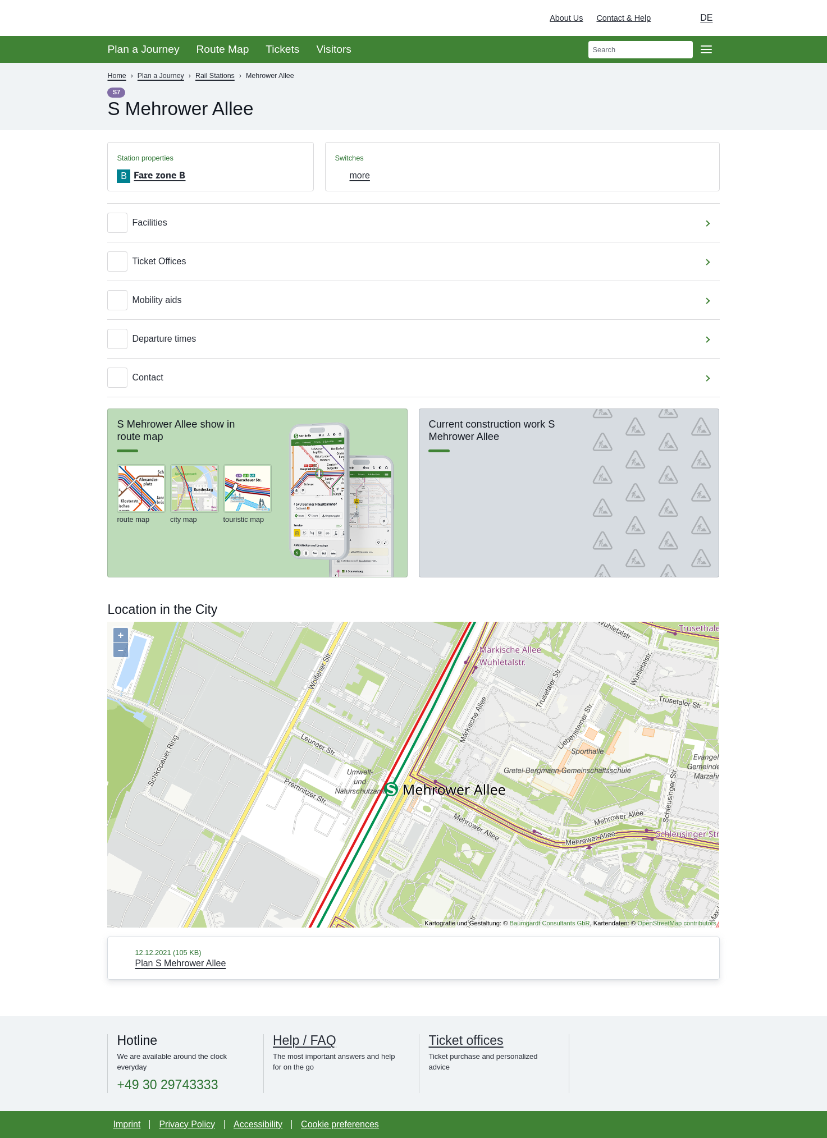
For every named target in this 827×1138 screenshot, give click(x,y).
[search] (640, 49)
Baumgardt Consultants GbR (550, 923)
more (359, 175)
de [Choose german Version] (706, 17)
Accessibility (258, 1124)
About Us (566, 17)
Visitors (333, 49)
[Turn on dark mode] (669, 18)
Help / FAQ (304, 1040)
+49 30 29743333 (167, 1085)
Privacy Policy (187, 1124)
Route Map (222, 49)
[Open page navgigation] (706, 49)
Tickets (282, 49)
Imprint (126, 1124)
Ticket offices (465, 1040)
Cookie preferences (340, 1124)
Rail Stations (215, 76)
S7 (117, 92)
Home (116, 76)
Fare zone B (159, 175)
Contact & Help (623, 17)
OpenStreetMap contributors (676, 923)
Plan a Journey (143, 49)
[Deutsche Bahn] (802, 18)
